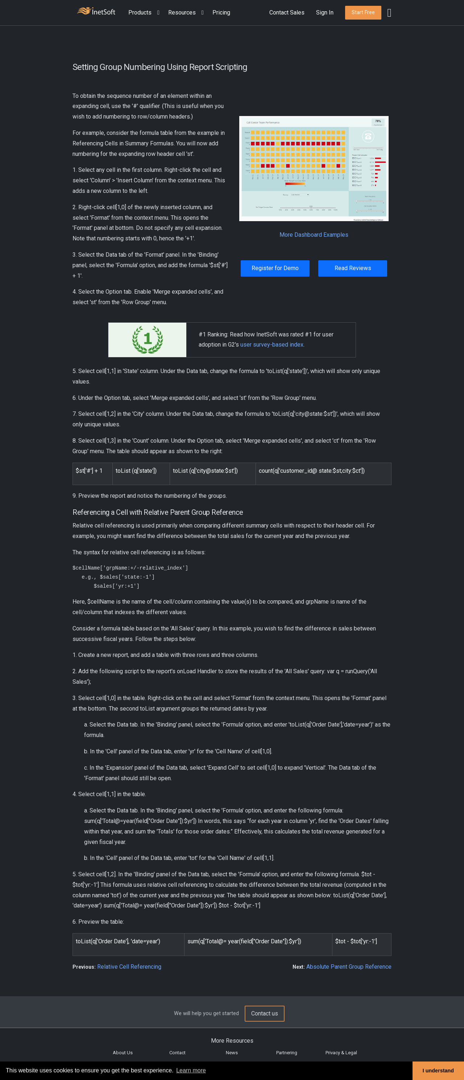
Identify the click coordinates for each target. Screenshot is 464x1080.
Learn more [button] (191, 1070)
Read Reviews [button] (353, 268)
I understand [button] (438, 1070)
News (232, 1052)
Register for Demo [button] (275, 268)
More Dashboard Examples (313, 234)
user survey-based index (271, 344)
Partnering (286, 1052)
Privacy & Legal (341, 1052)
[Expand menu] (157, 13)
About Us (123, 1052)
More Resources (232, 1040)
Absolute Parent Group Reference (349, 966)
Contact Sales (286, 12)
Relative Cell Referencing (129, 966)
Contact (177, 1052)
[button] (145, 13)
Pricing (221, 12)
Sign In (325, 12)
